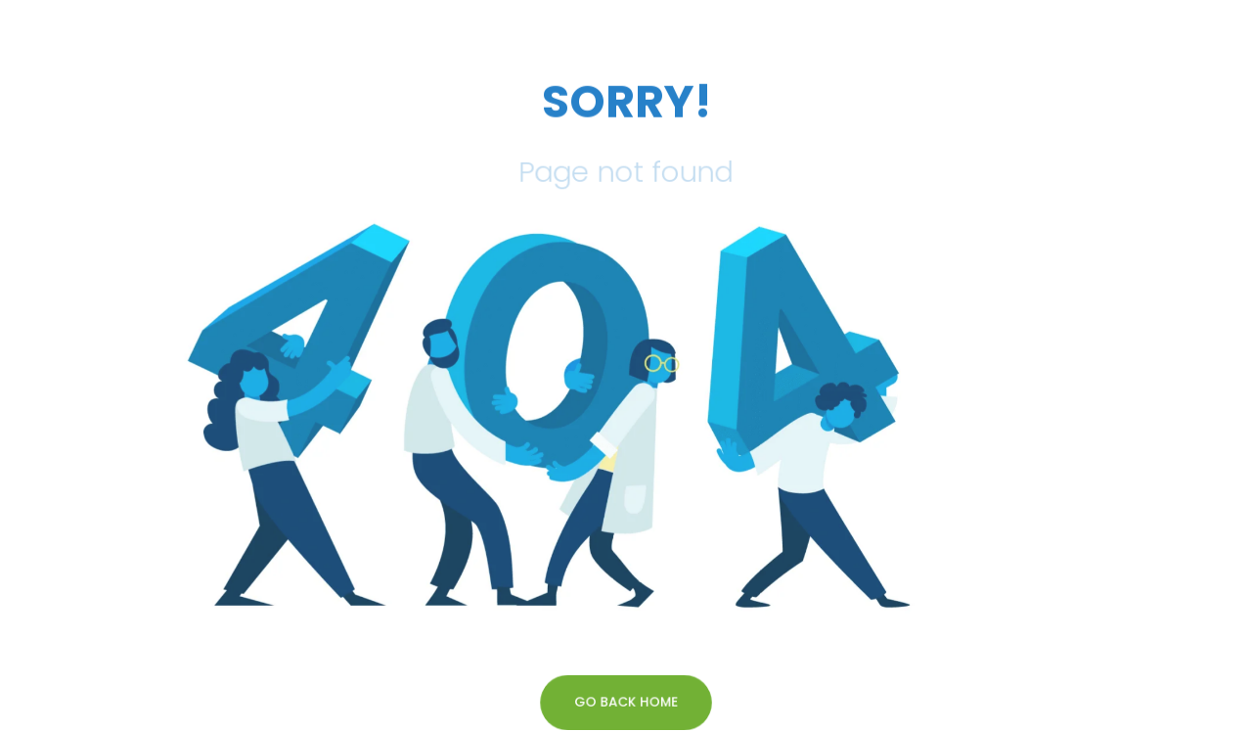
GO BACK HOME (625, 701)
